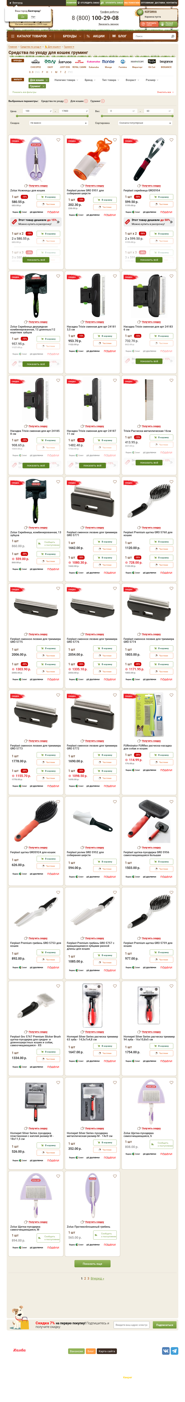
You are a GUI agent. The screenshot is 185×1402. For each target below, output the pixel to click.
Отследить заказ (90, 3)
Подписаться (164, 1340)
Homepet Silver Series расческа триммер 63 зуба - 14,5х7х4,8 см (92, 1054)
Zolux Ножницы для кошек (27, 206)
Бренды (70, 36)
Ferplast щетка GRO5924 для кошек (32, 867)
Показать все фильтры (24, 92)
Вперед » (97, 1294)
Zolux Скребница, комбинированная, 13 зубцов (35, 549)
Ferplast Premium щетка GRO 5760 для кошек (148, 549)
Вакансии (76, 1366)
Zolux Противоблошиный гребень (88, 1242)
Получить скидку (38, 201)
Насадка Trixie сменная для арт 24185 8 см (35, 448)
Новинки (71, 3)
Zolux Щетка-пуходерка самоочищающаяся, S (139, 1150)
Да (22, 16)
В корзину (50, 212)
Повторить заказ (151, 24)
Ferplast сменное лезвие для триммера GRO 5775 (35, 656)
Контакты (171, 3)
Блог (122, 36)
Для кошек (77, 101)
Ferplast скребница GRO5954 (142, 206)
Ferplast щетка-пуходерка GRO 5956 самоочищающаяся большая (146, 869)
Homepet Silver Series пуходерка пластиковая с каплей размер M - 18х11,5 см (32, 1151)
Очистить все (164, 92)
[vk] (165, 1366)
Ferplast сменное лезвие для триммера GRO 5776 (92, 656)
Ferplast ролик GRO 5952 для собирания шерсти (85, 869)
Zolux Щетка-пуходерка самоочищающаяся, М (25, 1244)
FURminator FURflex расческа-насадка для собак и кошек (148, 763)
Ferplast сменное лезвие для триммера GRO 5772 (92, 763)
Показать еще (92, 1279)
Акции (99, 36)
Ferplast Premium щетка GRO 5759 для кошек (148, 960)
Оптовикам (147, 3)
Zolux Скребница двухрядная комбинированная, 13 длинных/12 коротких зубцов (32, 345)
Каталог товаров (32, 36)
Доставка (160, 3)
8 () (95, 17)
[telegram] (174, 1366)
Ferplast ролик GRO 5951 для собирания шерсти (85, 207)
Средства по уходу (52, 101)
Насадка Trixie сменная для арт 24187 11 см (91, 448)
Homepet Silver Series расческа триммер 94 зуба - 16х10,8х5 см (149, 1054)
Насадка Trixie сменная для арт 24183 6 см (148, 344)
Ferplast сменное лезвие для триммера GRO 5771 (92, 549)
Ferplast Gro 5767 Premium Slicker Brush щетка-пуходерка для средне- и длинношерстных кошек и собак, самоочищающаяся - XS (35, 1056)
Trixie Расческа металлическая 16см (147, 446)
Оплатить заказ (114, 3)
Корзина (151, 11)
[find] (172, 36)
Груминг (95, 101)
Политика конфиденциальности (105, 1381)
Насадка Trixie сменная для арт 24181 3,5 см (91, 344)
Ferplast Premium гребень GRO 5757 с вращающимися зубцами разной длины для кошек (90, 961)
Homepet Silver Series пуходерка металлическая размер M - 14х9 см (89, 1150)
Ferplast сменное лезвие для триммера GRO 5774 (149, 656)
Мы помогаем (132, 3)
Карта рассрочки (23, 1369)
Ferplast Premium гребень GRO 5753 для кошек (35, 960)
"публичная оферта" (72, 1378)
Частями (50, 220)
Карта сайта (107, 1366)
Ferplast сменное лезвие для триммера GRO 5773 (35, 763)
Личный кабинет (169, 24)
